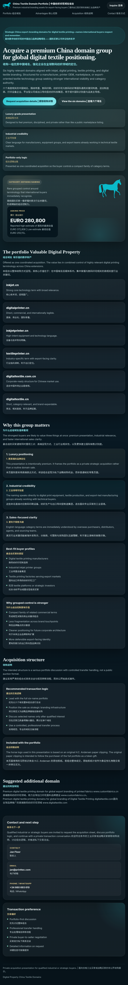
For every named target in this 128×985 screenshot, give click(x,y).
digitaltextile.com (104, 798)
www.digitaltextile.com (55, 802)
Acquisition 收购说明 (82, 13)
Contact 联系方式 (116, 13)
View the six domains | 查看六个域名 (82, 101)
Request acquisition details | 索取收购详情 (29, 101)
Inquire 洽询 (116, 5)
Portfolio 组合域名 (12, 13)
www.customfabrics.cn (105, 791)
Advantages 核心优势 (46, 13)
